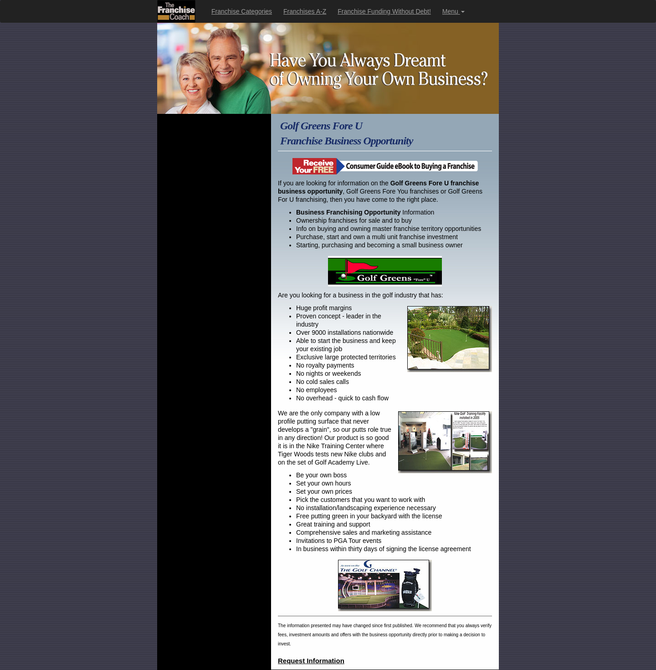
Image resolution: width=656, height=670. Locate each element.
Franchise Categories (241, 11)
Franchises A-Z (304, 11)
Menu (453, 11)
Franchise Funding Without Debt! (384, 11)
